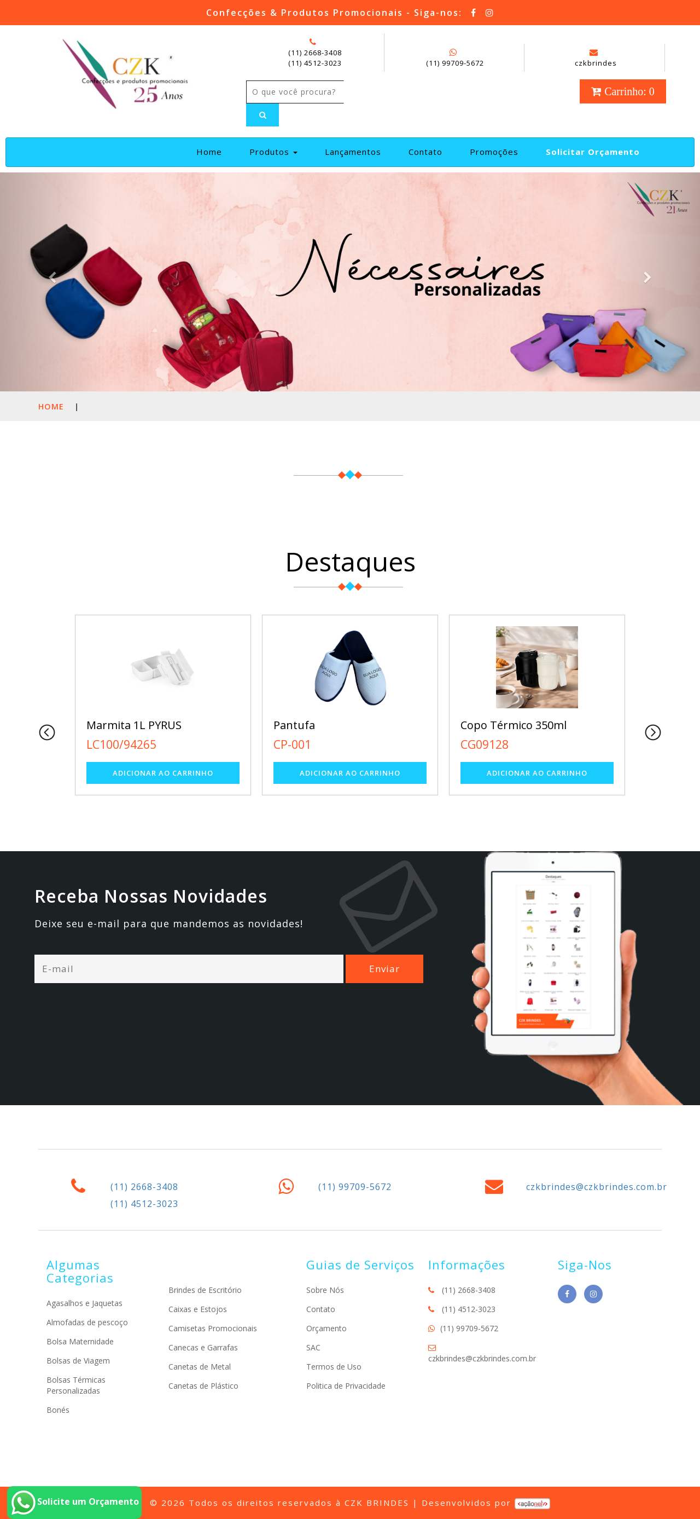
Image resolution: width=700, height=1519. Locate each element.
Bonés (57, 1410)
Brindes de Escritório (205, 1290)
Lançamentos (353, 151)
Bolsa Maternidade (80, 1341)
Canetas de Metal (199, 1366)
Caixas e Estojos (197, 1309)
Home (213, 151)
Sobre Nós (325, 1290)
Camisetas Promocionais (212, 1328)
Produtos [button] (273, 151)
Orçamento (326, 1328)
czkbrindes (596, 58)
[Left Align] (262, 114)
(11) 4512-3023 (315, 63)
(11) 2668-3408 (315, 52)
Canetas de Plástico (203, 1386)
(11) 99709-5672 (455, 63)
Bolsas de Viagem (78, 1360)
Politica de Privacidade (346, 1386)
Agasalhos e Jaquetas (84, 1303)
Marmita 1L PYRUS (134, 725)
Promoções (494, 151)
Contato (425, 151)
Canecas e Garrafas (203, 1347)
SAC (313, 1347)
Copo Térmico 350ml (513, 725)
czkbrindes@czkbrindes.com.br (596, 1187)
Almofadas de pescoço (87, 1322)
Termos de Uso (333, 1366)
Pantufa (294, 725)
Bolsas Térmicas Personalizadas (76, 1385)
